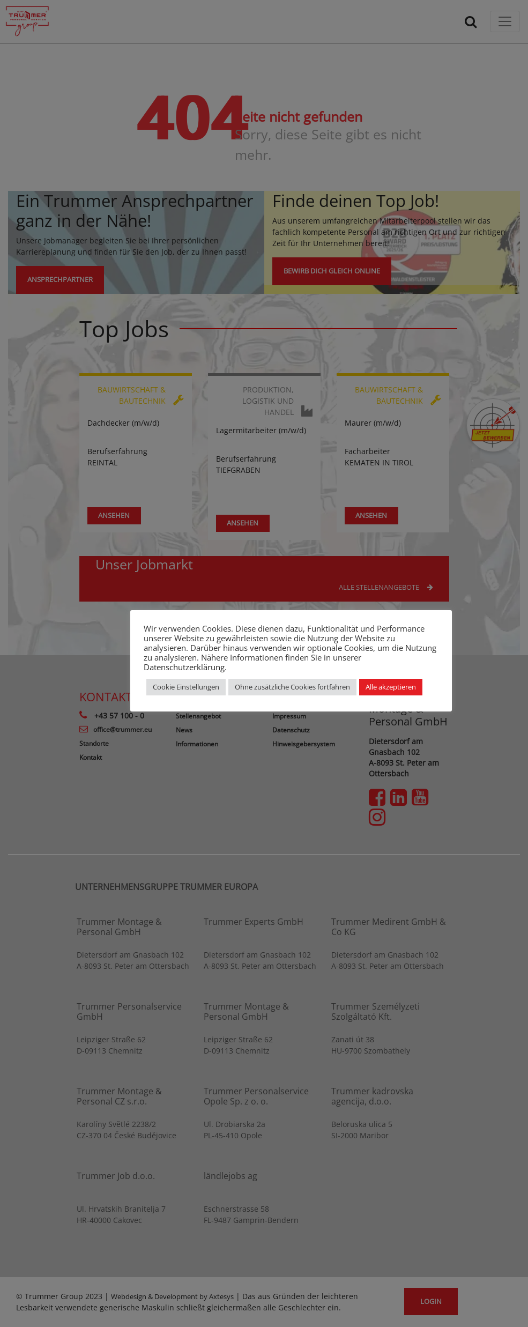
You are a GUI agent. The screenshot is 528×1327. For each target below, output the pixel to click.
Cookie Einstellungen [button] (186, 687)
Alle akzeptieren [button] (391, 687)
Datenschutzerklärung (184, 667)
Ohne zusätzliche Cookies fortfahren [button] (292, 687)
